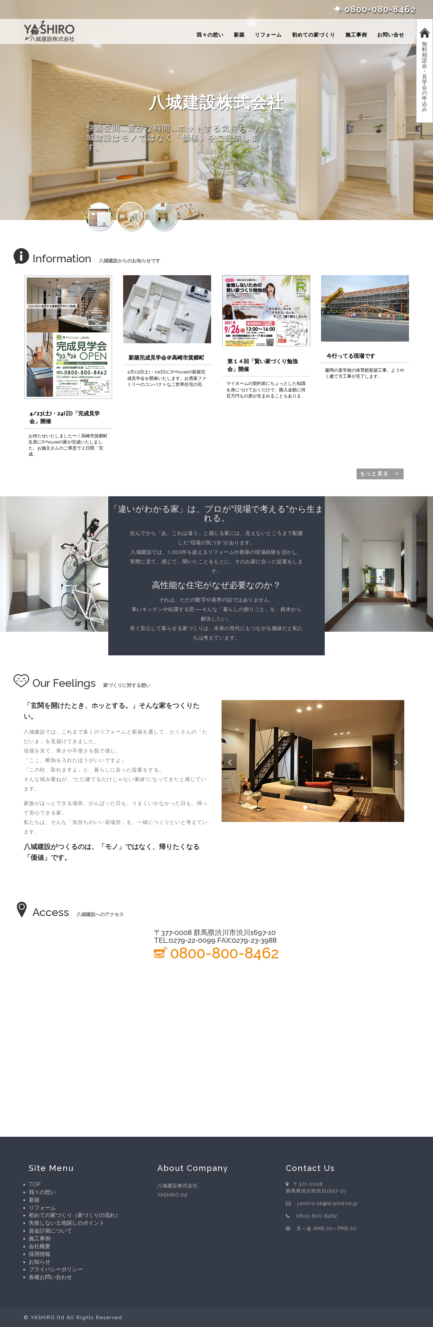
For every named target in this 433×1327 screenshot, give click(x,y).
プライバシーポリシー (56, 1269)
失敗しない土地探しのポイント (67, 1223)
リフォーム (268, 35)
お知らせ (39, 1262)
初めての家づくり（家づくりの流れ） (75, 1215)
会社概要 (39, 1246)
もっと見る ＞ (380, 474)
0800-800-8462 (224, 953)
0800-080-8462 (380, 9)
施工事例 (356, 35)
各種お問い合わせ (50, 1277)
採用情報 (39, 1254)
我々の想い (210, 35)
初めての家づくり (313, 35)
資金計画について (50, 1230)
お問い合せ (390, 35)
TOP (34, 1184)
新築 (239, 35)
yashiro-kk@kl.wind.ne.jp (328, 1203)
